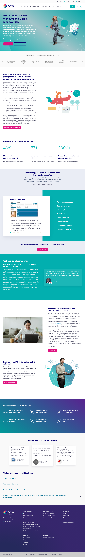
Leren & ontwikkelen (28, 522)
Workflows (14, 232)
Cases (64, 520)
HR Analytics (13, 232)
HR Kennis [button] (44, 6)
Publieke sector (47, 520)
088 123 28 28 (58, 1)
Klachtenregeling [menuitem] (33, 554)
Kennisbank (66, 515)
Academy (51, 6)
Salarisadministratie (28, 515)
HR (24, 513)
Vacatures (25, 542)
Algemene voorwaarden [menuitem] (42, 554)
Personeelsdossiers (10, 232)
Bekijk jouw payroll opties (10, 382)
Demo (72, 6)
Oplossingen (24, 6)
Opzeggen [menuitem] (25, 554)
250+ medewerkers (48, 517)
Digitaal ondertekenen (65, 229)
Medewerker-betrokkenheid (30, 531)
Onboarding (26, 520)
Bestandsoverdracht (48, 537)
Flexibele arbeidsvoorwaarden (31, 524)
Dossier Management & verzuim (31, 526)
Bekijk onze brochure (20, 44)
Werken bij (79, 1)
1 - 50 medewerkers (48, 513)
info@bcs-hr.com (69, 1)
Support (25, 540)
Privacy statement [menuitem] (52, 554)
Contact (25, 544)
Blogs (64, 513)
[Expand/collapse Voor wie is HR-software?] (80, 484)
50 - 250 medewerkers (49, 515)
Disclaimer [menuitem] (60, 554)
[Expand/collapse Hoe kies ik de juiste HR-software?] (80, 490)
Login (79, 6)
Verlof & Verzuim (63, 218)
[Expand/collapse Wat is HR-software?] (80, 478)
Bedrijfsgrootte (34, 6)
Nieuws (65, 517)
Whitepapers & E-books (69, 522)
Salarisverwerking (63, 206)
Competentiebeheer (18, 232)
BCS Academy (27, 537)
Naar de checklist (42, 249)
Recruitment (26, 517)
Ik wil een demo (8, 44)
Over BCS (59, 6)
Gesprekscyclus (17, 232)
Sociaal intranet (27, 528)
